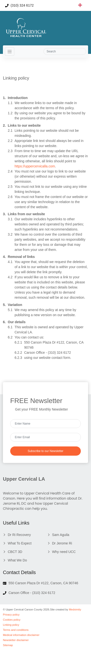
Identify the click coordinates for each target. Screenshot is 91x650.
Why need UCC (64, 552)
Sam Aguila (60, 535)
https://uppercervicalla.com (35, 166)
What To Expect (20, 543)
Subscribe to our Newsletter (45, 451)
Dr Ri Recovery (19, 535)
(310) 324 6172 (19, 5)
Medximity (75, 609)
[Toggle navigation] (9, 51)
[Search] (64, 51)
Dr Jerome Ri (62, 543)
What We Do (17, 560)
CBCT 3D (15, 552)
